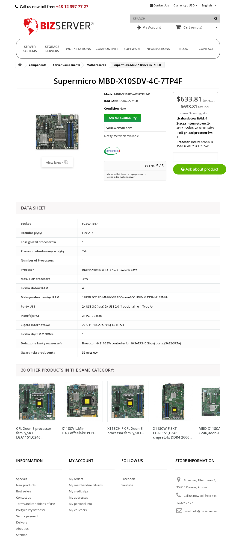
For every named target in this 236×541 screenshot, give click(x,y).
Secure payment (27, 516)
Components (107, 49)
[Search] (216, 19)
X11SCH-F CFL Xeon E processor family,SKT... (125, 430)
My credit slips (78, 491)
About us (22, 528)
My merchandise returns (86, 485)
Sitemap (21, 535)
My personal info (80, 504)
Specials (21, 479)
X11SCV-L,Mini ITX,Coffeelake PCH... (79, 430)
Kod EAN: (111, 101)
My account (81, 460)
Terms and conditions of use (35, 504)
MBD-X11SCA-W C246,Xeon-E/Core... (215, 430)
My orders (76, 479)
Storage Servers (52, 48)
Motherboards (96, 65)
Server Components (66, 65)
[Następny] (215, 406)
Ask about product (199, 169)
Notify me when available (121, 136)
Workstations (78, 49)
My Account (151, 27)
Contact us (23, 497)
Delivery (21, 522)
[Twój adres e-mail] (135, 127)
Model (108, 94)
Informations (158, 49)
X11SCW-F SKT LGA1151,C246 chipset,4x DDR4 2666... (172, 432)
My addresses (78, 497)
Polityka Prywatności (30, 510)
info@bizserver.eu (204, 511)
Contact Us (161, 5)
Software (132, 49)
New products (25, 485)
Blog (183, 49)
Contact (206, 49)
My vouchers (78, 510)
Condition (111, 108)
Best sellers (23, 491)
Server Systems (30, 48)
